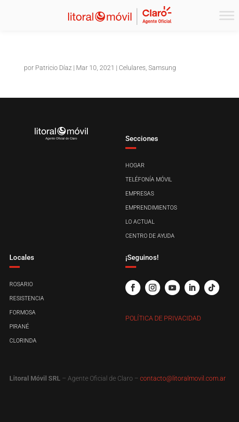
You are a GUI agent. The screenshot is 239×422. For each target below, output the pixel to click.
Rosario (21, 284)
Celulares (132, 67)
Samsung (162, 67)
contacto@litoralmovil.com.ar (183, 378)
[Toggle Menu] (226, 15)
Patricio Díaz (53, 67)
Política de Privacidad (163, 318)
